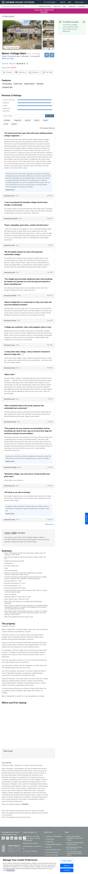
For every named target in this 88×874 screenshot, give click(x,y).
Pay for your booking (52, 852)
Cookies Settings (67, 861)
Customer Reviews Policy (53, 849)
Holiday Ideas (72, 6)
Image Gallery (11, 47)
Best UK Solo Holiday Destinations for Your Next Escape (74, 838)
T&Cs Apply (44, 12)
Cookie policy (50, 841)
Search (49, 116)
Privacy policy (50, 839)
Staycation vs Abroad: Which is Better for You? (75, 843)
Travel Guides (81, 6)
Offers (64, 6)
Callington (25, 804)
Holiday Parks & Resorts (45, 6)
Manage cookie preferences (54, 844)
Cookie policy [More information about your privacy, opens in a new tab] (10, 870)
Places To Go (57, 6)
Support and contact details (54, 836)
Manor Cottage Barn (14, 53)
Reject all (66, 865)
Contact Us (63, 2)
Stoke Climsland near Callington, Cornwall (21, 57)
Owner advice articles (52, 855)
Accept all (67, 870)
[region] (44, 865)
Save (46, 55)
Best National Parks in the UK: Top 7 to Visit (74, 848)
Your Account (80, 2)
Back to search (9, 16)
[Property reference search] (23, 6)
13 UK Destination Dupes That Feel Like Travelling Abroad (74, 853)
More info (48, 847)
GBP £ (70, 2)
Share (52, 55)
